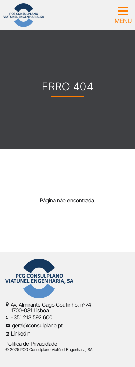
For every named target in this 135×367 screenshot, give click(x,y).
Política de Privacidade (31, 343)
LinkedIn (21, 333)
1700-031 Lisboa (27, 310)
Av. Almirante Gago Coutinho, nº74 (51, 304)
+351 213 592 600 (31, 317)
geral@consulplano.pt (37, 325)
